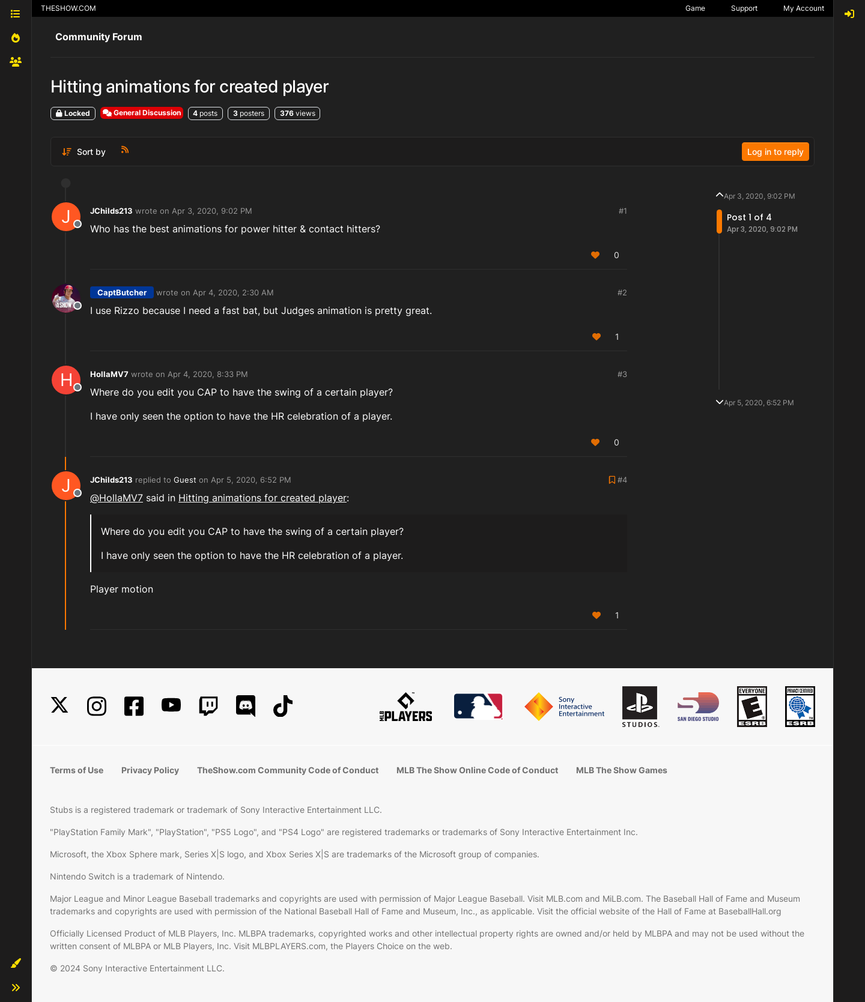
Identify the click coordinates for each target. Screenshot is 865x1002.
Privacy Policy (150, 770)
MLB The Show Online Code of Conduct (477, 770)
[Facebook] (134, 706)
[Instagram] (96, 706)
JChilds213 (111, 211)
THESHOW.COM (68, 8)
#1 (623, 211)
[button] (15, 963)
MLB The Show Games (621, 770)
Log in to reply (775, 151)
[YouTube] (171, 706)
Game (695, 8)
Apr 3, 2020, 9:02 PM (212, 211)
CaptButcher (122, 292)
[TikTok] (283, 706)
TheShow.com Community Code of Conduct (287, 770)
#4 (622, 479)
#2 (622, 292)
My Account (803, 8)
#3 (622, 374)
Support (744, 8)
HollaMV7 (109, 374)
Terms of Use (76, 770)
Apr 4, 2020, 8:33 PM (208, 374)
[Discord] (245, 706)
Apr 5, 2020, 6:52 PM (251, 479)
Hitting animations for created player (262, 498)
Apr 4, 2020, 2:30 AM (233, 292)
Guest (185, 479)
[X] (59, 706)
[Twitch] (208, 706)
